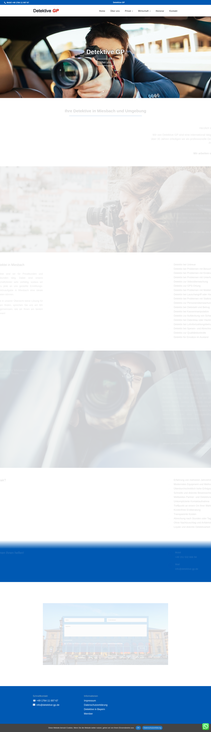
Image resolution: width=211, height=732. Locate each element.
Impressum (90, 700)
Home (102, 11)
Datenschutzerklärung (96, 705)
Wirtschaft (143, 11)
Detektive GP (119, 2)
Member (88, 713)
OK (138, 728)
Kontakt (173, 11)
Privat (128, 11)
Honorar (160, 11)
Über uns (115, 11)
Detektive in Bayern (94, 709)
